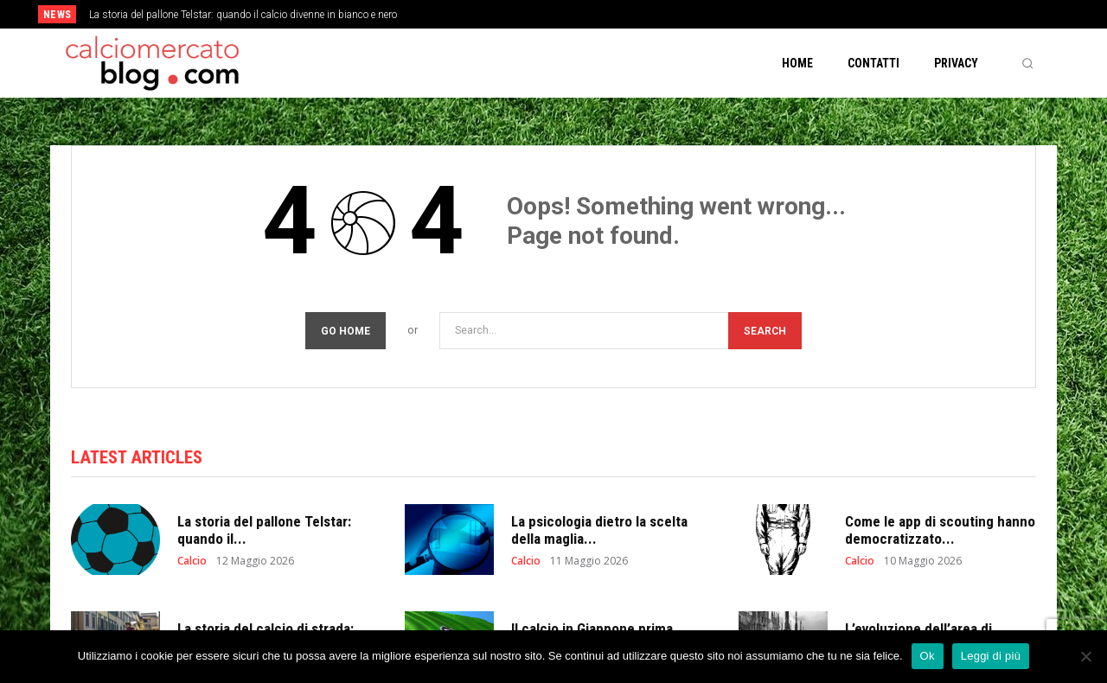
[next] (611, 14)
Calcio (192, 561)
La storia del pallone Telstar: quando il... (264, 530)
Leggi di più (991, 655)
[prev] (583, 14)
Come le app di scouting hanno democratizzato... (940, 530)
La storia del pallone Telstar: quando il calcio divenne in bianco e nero (243, 15)
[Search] (765, 330)
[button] (1027, 63)
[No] (1085, 656)
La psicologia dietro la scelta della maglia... (599, 530)
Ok (927, 655)
